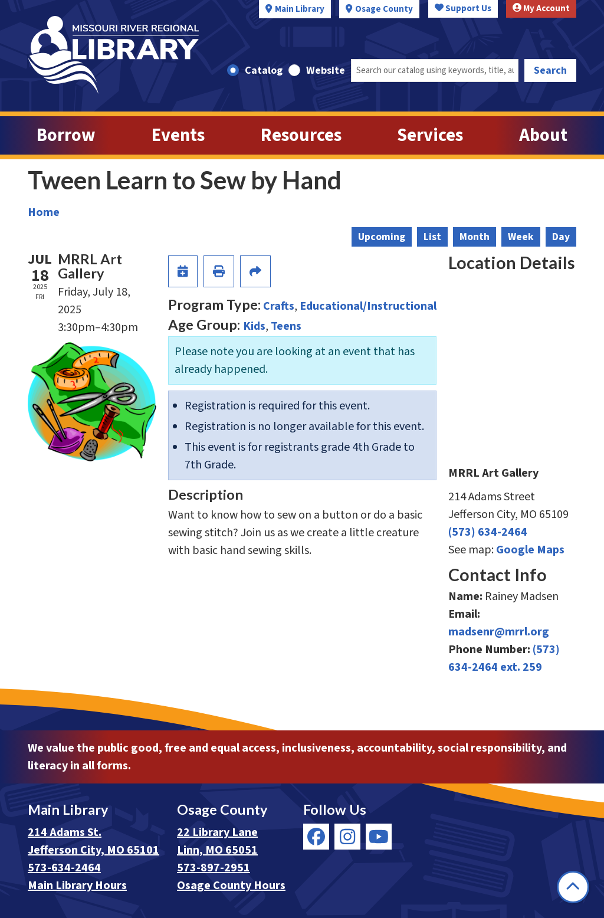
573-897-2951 (213, 868)
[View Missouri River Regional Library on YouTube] (379, 837)
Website (325, 70)
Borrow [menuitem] (66, 135)
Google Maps (530, 550)
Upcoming (381, 237)
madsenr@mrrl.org (498, 632)
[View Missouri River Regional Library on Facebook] (316, 837)
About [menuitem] (543, 135)
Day (561, 237)
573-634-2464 (64, 868)
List (432, 237)
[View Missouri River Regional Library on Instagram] (347, 837)
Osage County (384, 9)
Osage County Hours (231, 885)
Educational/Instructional (368, 306)
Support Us (463, 8)
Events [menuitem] (178, 135)
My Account (541, 8)
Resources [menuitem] (301, 135)
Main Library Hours (77, 885)
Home (44, 212)
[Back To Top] (573, 887)
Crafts (278, 306)
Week (521, 237)
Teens (286, 326)
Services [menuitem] (430, 135)
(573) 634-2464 (487, 532)
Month (474, 237)
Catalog (264, 70)
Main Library (299, 9)
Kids (254, 326)
